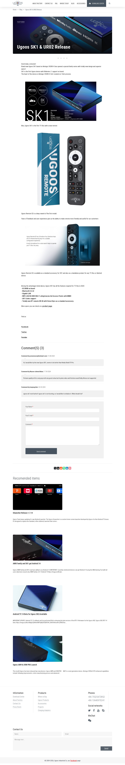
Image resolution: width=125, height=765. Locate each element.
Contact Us (16, 705)
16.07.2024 (20, 22)
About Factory (17, 702)
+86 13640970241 (96, 702)
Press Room (17, 708)
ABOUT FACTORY (37, 3)
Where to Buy (42, 698)
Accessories (42, 705)
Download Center (18, 698)
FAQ (56, 3)
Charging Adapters (44, 712)
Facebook (24, 328)
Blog (72, 3)
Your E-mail (29, 416)
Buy (64, 3)
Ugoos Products (43, 702)
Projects (41, 708)
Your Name (29, 407)
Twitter (24, 333)
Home (14, 9)
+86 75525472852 (96, 698)
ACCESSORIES (81, 3)
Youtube (24, 338)
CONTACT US (48, 3)
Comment (28, 425)
